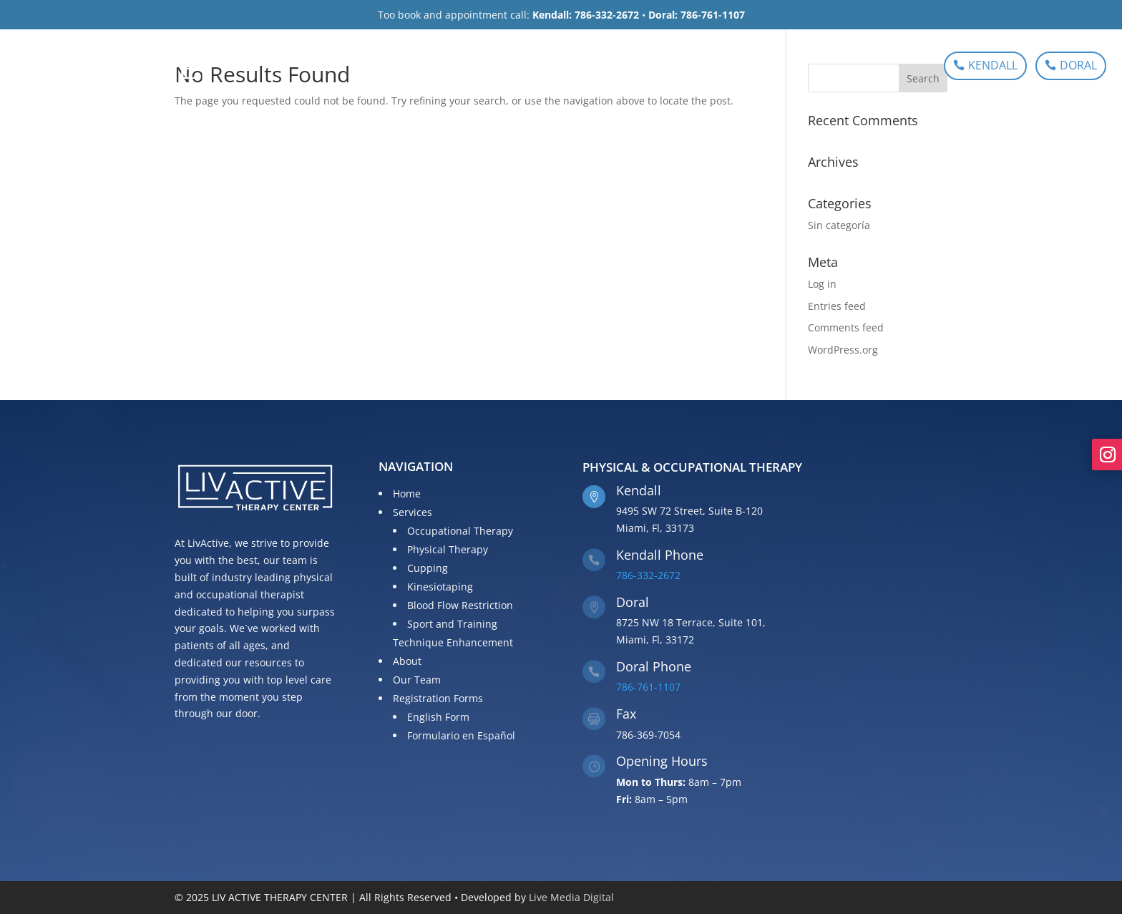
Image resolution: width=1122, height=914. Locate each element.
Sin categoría (839, 225)
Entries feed (837, 306)
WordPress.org (843, 349)
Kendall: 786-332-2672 (585, 14)
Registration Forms (687, 67)
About (529, 67)
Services (459, 67)
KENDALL (993, 65)
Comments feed (846, 327)
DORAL (1078, 65)
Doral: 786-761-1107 (696, 14)
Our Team (589, 67)
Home (405, 67)
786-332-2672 (648, 575)
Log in (822, 284)
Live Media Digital (571, 897)
